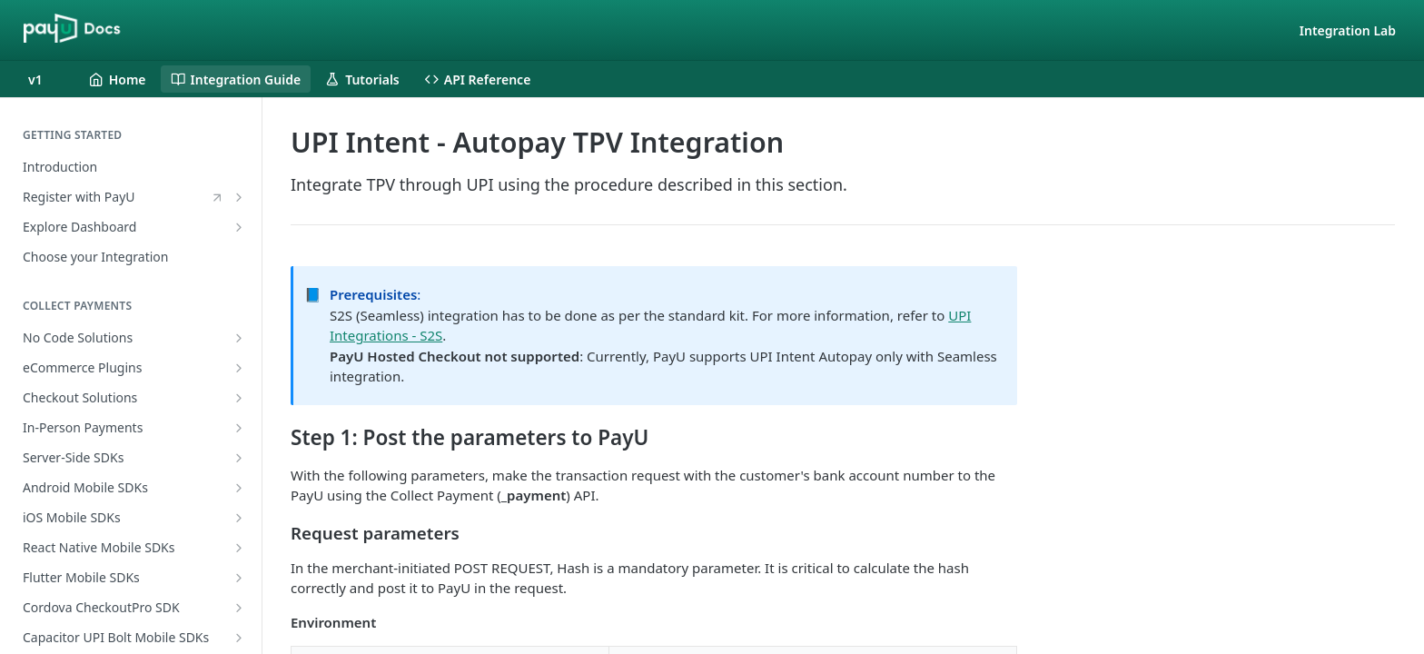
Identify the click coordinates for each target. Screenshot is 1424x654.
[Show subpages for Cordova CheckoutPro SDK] (239, 607)
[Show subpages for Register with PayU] (239, 197)
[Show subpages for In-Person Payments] (239, 428)
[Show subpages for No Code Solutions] (239, 338)
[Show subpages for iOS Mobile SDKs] (239, 517)
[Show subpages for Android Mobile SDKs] (239, 488)
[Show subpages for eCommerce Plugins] (239, 368)
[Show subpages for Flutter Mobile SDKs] (239, 577)
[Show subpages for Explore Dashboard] (239, 227)
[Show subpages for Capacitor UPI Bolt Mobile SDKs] (239, 637)
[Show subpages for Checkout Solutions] (239, 398)
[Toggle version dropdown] (46, 79)
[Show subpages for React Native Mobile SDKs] (239, 547)
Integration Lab (1348, 30)
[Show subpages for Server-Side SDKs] (239, 458)
